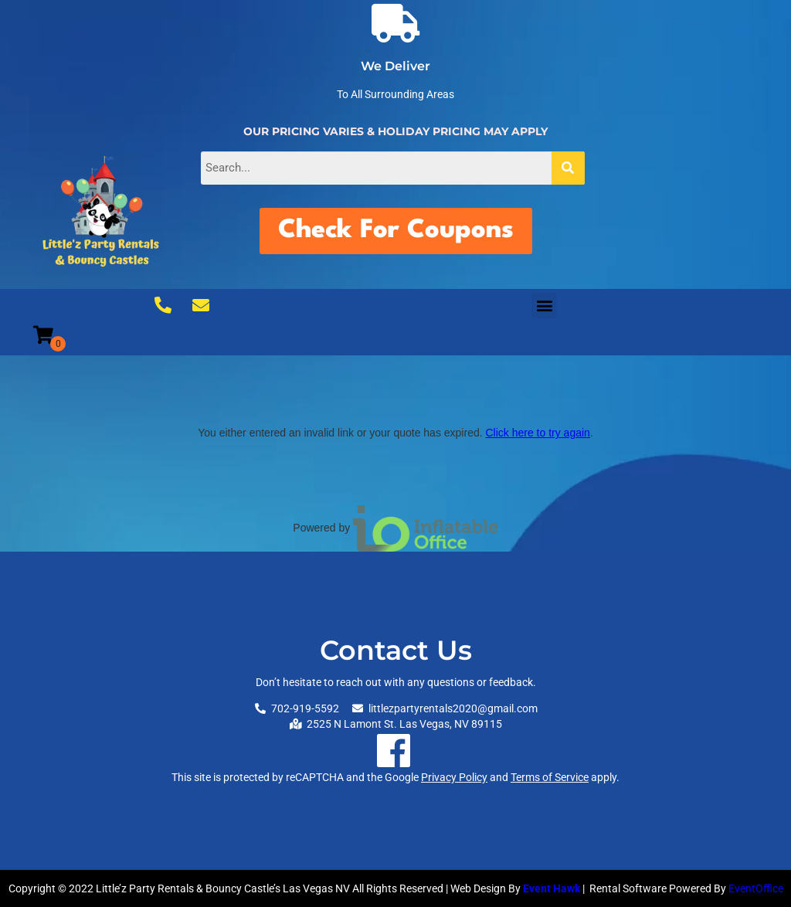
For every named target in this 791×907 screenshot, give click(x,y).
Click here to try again (537, 432)
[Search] (568, 168)
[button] (544, 305)
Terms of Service (550, 777)
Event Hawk (551, 888)
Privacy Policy (454, 777)
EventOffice (755, 888)
